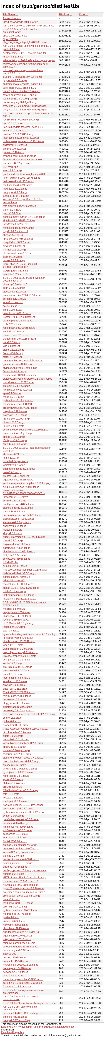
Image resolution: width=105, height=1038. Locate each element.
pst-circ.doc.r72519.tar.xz (17, 335)
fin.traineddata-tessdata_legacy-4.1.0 (23, 84)
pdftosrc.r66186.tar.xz (15, 1016)
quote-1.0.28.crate (13, 736)
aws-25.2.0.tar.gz (12, 170)
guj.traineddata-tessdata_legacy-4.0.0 (24, 174)
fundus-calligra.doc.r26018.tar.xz (21, 487)
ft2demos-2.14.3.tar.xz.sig (17, 986)
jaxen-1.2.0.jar (11, 457)
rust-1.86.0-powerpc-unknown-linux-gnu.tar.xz (28, 25)
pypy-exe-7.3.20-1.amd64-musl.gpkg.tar (25, 106)
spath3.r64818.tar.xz (14, 747)
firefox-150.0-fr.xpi (13, 353)
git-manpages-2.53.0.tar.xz (17, 320)
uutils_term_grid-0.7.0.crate (18, 808)
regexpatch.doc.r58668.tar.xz (19, 327)
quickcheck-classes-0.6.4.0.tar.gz (21, 761)
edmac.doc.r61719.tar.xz (16, 577)
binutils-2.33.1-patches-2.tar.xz (20, 768)
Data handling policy (12, 1032)
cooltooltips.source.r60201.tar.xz (21, 859)
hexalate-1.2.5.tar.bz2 (15, 274)
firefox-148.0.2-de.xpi (14, 371)
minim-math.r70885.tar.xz (17, 696)
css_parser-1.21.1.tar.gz (16, 659)
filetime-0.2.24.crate (14, 783)
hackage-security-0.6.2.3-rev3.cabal (23, 805)
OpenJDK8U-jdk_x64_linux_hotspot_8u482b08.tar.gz (25, 41)
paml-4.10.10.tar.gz (13, 152)
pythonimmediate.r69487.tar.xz (20, 910)
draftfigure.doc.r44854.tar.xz (18, 504)
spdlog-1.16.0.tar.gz (14, 437)
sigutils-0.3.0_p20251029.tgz (19, 220)
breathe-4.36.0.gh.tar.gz (16, 476)
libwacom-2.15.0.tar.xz (15, 497)
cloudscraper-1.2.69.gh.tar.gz (19, 551)
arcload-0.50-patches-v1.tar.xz (20, 845)
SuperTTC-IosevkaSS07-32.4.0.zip (22, 77)
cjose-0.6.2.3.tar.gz (13, 349)
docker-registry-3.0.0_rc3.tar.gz (20, 102)
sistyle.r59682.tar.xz (14, 921)
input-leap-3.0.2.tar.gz (15, 188)
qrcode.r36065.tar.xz (14, 765)
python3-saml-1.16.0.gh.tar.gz (19, 156)
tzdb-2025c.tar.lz (12, 324)
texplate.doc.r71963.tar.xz (17, 544)
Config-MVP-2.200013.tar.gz (19, 692)
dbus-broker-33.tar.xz (15, 444)
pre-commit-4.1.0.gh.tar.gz (17, 433)
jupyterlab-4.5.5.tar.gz (15, 80)
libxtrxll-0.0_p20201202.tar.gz (19, 598)
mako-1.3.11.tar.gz (13, 397)
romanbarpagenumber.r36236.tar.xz (23, 979)
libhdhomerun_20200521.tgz (19, 641)
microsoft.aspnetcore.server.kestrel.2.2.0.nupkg (29, 714)
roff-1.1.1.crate (11, 794)
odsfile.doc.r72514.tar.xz (16, 548)
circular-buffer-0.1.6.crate (17, 732)
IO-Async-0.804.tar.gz (15, 440)
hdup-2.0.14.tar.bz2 (14, 580)
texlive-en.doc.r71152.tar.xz (18, 181)
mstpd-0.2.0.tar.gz (13, 540)
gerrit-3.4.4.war (11, 49)
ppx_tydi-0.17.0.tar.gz (15, 906)
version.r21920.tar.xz (14, 957)
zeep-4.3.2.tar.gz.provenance (19, 852)
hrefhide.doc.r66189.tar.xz (17, 389)
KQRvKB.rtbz (10, 167)
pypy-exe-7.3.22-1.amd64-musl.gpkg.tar (25, 109)
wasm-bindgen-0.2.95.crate (18, 648)
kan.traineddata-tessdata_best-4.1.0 (23, 127)
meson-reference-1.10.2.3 (17, 404)
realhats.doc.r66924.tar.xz (17, 185)
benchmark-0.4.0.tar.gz (16, 823)
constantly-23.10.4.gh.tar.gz (18, 710)
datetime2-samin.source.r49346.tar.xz (24, 892)
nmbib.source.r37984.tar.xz (18, 826)
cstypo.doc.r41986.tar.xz (16, 558)
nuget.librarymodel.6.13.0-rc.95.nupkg (24, 537)
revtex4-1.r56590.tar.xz (16, 619)
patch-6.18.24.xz (12, 213)
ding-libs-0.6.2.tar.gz (14, 246)
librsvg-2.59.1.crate (13, 426)
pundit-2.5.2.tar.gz (13, 674)
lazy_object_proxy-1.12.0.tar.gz (20, 652)
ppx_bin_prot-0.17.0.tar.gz (17, 667)
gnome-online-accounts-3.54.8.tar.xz (23, 360)
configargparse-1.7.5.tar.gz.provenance (24, 870)
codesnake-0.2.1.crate (15, 834)
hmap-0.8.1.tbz (11, 899)
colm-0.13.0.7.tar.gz (14, 288)
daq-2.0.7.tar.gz (11, 342)
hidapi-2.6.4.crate (12, 529)
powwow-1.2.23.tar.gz (15, 415)
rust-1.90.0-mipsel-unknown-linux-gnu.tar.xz (27, 45)
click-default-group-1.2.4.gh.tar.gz (21, 895)
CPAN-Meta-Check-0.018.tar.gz (20, 790)
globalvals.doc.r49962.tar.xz (18, 518)
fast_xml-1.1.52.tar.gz (15, 555)
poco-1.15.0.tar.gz (13, 123)
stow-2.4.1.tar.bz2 (13, 302)
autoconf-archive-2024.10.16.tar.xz (22, 295)
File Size (64, 14)
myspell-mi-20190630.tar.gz (18, 584)
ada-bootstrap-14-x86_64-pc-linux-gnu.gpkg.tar (29, 60)
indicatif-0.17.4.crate (14, 627)
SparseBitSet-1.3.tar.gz (16, 196)
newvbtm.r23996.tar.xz (15, 924)
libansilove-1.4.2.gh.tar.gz (17, 616)
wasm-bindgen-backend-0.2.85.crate (23, 743)
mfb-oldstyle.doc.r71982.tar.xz (19, 206)
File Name (9, 14)
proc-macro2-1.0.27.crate (17, 670)
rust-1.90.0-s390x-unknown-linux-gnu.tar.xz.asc (29, 1003)
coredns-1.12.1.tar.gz (14, 298)
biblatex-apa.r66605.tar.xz (17, 707)
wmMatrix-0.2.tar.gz (14, 465)
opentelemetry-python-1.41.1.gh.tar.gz (24, 217)
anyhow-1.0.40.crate (14, 685)
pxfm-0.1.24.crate (12, 257)
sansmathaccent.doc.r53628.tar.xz (22, 515)
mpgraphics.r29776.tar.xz (17, 914)
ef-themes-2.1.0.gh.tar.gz (17, 522)
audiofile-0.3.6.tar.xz (14, 331)
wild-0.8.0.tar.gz (11, 346)
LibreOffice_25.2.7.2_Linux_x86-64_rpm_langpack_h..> (21, 265)
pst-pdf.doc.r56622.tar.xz (16, 242)
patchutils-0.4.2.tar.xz (15, 511)
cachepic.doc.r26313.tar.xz (18, 507)
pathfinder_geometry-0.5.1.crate (21, 819)
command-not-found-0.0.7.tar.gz (21, 848)
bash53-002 (9, 953)
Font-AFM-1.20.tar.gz (15, 841)
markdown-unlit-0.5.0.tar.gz (18, 903)
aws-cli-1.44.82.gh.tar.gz (16, 163)
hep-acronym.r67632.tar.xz (18, 950)
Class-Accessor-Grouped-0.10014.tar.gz (25, 728)
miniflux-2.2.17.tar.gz (14, 249)
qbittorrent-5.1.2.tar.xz (15, 145)
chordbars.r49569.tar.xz (16, 928)
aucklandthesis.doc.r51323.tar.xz (21, 932)
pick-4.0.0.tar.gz (12, 721)
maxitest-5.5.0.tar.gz (14, 609)
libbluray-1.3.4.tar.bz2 (15, 284)
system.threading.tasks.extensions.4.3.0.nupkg (29, 634)
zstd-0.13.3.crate (12, 717)
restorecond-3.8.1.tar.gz (16, 776)
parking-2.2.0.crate (13, 855)
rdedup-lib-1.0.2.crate (15, 801)
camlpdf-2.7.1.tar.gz (14, 260)
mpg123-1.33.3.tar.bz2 (15, 231)
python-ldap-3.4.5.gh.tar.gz (18, 400)
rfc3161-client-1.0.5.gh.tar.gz (19, 623)
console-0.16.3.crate (14, 699)
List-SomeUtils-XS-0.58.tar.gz (19, 573)
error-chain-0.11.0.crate (16, 739)
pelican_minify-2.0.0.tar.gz (17, 863)
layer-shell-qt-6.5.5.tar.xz (16, 677)
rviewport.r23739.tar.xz (15, 972)
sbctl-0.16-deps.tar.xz (15, 35)
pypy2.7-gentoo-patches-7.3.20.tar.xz (23, 888)
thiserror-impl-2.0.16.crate (17, 754)
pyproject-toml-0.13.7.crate (18, 772)
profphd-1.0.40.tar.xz (14, 148)
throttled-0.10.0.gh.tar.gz (16, 750)
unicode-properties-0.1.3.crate (19, 656)
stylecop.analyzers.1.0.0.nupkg (20, 368)
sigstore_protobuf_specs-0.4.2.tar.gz (23, 757)
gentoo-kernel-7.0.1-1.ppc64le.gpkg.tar (24, 53)
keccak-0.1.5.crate (13, 797)
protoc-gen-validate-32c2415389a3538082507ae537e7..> (24, 492)
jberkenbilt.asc (11, 917)
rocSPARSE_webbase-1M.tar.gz (21, 119)
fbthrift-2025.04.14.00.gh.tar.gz (20, 98)
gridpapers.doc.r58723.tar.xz (19, 468)
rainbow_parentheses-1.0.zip (19, 943)
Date (82, 14)
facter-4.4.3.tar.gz (12, 357)
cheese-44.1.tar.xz (13, 235)
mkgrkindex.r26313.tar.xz (17, 939)
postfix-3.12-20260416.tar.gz (19, 134)
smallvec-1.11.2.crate (15, 681)
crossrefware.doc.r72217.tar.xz (20, 408)
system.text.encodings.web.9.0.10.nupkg (25, 429)
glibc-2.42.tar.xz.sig (13, 975)
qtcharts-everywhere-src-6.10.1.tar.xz (23, 141)
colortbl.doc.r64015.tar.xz (17, 313)
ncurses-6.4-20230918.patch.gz (20, 964)
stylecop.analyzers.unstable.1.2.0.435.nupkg (27, 378)
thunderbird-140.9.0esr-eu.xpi (19, 375)
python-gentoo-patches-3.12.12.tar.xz (23, 812)
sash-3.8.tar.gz (11, 630)
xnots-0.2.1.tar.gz (12, 663)
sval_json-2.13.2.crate (15, 837)
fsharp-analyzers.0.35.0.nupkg (20, 95)
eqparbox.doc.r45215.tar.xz (18, 479)
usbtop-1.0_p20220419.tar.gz (19, 317)
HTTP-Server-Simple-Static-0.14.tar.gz (24, 877)
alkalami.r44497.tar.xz (15, 566)
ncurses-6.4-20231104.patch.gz (20, 885)
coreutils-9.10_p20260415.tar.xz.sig (22, 983)
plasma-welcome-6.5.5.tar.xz (19, 253)
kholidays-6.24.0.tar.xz (15, 454)
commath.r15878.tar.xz (15, 961)
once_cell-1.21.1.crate (15, 688)
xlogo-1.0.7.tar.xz (12, 533)
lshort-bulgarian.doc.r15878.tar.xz (21, 177)
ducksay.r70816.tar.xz (15, 866)
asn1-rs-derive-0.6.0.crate (17, 830)
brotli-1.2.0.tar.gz (12, 309)
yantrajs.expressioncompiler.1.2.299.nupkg (26, 483)
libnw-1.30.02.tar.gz (14, 422)
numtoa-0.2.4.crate (13, 874)
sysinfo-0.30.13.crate (14, 500)
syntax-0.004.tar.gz (13, 815)
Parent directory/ (12, 18)
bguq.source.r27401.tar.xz (17, 935)
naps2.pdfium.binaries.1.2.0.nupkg (22, 91)
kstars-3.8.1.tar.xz (13, 56)
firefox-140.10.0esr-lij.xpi (16, 418)
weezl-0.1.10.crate (13, 645)
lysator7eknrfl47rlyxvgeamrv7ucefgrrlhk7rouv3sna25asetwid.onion (38, 1026)
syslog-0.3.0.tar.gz (13, 779)
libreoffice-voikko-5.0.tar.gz (18, 637)
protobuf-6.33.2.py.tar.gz (16, 386)
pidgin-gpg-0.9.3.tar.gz (15, 270)
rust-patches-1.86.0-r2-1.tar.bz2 (20, 881)
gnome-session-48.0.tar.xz (17, 364)
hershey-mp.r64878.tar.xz (17, 968)
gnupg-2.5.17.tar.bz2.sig (16, 1020)
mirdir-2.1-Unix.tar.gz (14, 591)
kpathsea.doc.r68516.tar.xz (18, 238)
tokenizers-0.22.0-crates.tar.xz (19, 87)
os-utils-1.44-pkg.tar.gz (15, 461)
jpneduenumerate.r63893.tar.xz (20, 946)
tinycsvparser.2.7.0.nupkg (17, 612)
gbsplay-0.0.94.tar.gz (14, 526)
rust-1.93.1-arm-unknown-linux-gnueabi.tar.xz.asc (20, 1008)
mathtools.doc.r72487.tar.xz (18, 228)
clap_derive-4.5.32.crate (16, 703)
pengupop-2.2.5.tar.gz (15, 192)
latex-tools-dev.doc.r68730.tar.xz (21, 137)
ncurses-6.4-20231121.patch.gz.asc (23, 1013)
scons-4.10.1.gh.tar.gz (15, 130)
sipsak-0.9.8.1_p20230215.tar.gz (21, 588)
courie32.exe (10, 306)
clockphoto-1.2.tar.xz (14, 291)
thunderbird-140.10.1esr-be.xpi (20, 338)
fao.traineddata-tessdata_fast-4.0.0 (22, 159)
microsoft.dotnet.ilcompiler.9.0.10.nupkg (25, 569)
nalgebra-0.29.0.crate (15, 411)
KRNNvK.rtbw (10, 562)
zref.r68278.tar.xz (12, 786)
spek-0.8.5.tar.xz (12, 393)
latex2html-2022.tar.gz (15, 224)
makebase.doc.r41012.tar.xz (18, 382)
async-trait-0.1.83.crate (16, 725)
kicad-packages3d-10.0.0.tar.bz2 (21, 22)
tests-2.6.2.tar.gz (12, 472)
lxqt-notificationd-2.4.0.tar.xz (18, 595)
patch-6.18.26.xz (12, 209)
